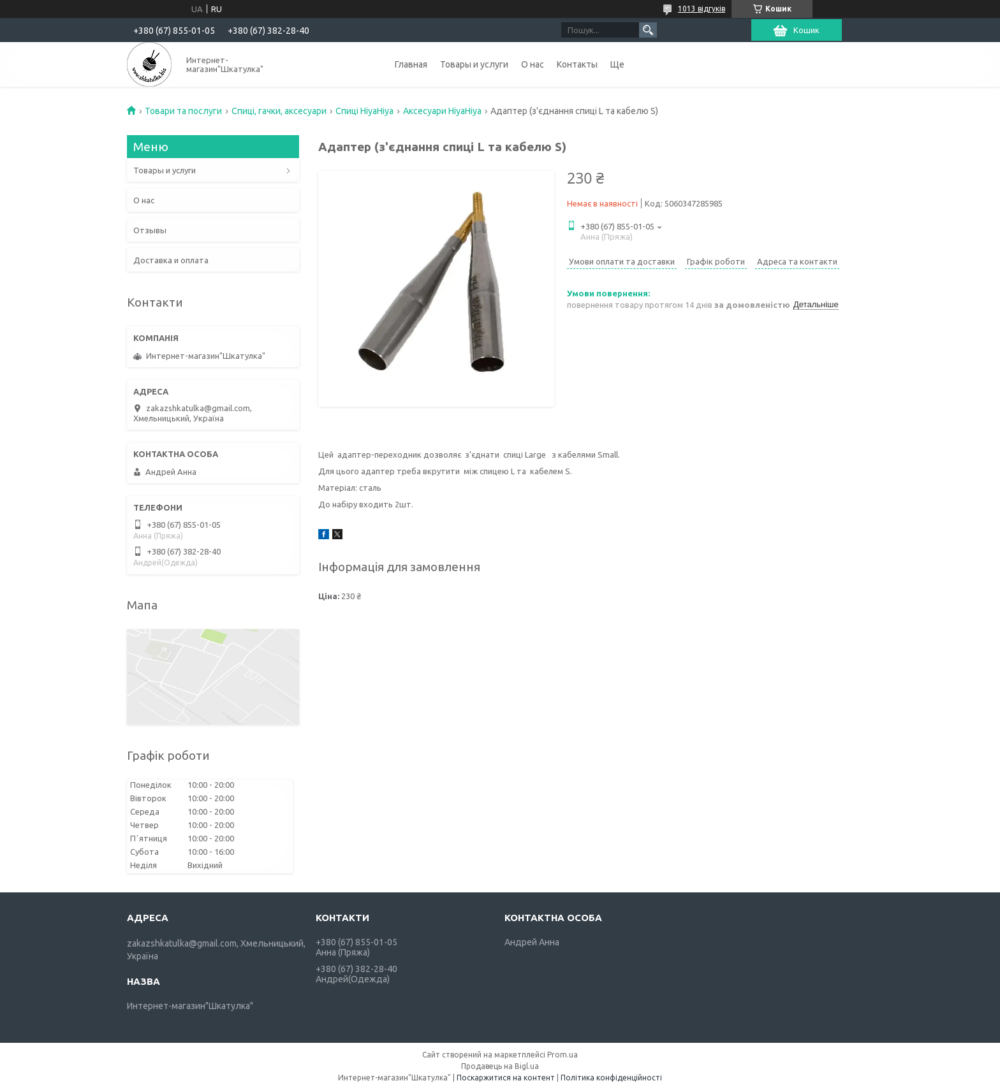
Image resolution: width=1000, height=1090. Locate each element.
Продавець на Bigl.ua (500, 1066)
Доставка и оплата (171, 260)
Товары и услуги (474, 64)
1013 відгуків (701, 8)
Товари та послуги (183, 111)
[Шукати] (648, 30)
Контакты (577, 64)
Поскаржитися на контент (506, 1077)
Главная (411, 64)
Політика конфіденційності (611, 1077)
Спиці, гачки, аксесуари (279, 111)
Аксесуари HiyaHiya (442, 111)
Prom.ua (562, 1054)
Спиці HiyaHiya (364, 111)
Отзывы (149, 230)
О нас (532, 64)
